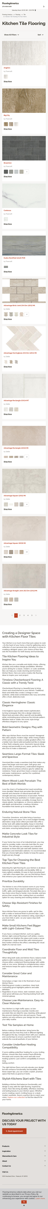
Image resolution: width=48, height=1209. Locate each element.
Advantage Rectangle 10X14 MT (16, 400)
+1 (26, 171)
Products (24, 1146)
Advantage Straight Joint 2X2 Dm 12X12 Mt (20, 591)
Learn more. (40, 1198)
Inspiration (24, 1151)
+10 (27, 552)
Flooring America (7, 14)
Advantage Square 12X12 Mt (15, 496)
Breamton (8, 163)
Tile (24, 14)
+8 (26, 457)
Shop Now (8, 81)
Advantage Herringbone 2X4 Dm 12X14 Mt (20, 353)
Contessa (7, 210)
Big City (7, 115)
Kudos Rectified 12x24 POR (14, 258)
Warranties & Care (24, 1156)
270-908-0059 (7, 6)
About (24, 1161)
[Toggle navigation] (44, 6)
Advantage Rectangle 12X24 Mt (16, 448)
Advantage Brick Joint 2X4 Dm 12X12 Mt (19, 305)
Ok (24, 1202)
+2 (26, 314)
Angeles (7, 68)
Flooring (17, 14)
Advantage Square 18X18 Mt (15, 543)
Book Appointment (14, 1131)
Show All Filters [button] (11, 35)
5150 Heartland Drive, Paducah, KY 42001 (14, 1176)
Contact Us (24, 1166)
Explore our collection (16, 1097)
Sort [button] (41, 35)
